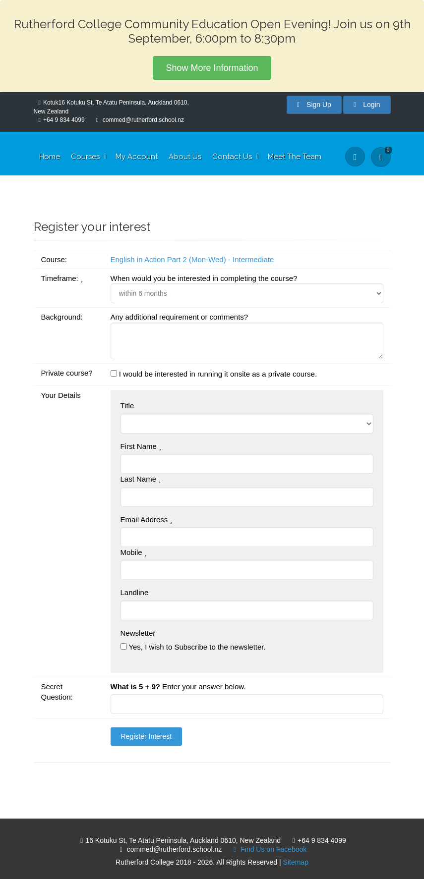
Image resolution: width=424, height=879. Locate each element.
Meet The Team (294, 156)
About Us (185, 156)
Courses (85, 156)
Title (127, 405)
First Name (141, 446)
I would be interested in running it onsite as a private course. (214, 374)
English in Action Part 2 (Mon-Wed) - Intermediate (192, 259)
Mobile (134, 552)
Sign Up (314, 105)
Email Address (147, 519)
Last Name (141, 479)
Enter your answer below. (178, 686)
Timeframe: (62, 278)
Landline (135, 592)
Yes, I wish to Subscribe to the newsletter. (193, 647)
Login (367, 105)
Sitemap (295, 862)
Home (49, 156)
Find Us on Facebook (267, 849)
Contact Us (232, 156)
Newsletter (138, 633)
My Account (137, 156)
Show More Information (212, 68)
